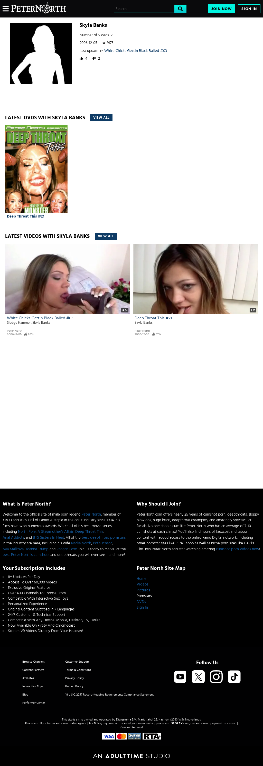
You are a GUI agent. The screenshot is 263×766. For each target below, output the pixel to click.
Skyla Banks (41, 323)
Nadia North (81, 543)
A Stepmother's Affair (55, 532)
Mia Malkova (13, 549)
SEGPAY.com (180, 723)
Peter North (14, 330)
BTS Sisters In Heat (48, 537)
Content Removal (131, 727)
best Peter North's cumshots (26, 555)
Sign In (249, 9)
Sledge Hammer (19, 323)
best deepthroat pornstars (104, 537)
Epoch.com (47, 723)
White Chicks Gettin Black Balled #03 (135, 51)
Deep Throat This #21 (25, 216)
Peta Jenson (102, 543)
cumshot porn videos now (237, 549)
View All (101, 118)
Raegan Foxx (67, 549)
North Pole (27, 532)
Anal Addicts (13, 537)
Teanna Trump (37, 549)
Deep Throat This (89, 532)
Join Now (221, 9)
